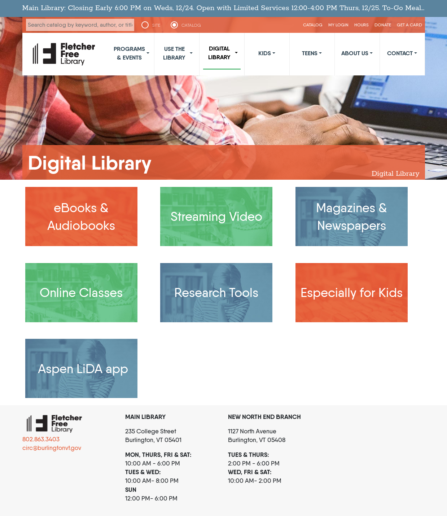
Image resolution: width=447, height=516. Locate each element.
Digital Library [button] (219, 53)
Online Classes (81, 292)
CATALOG (191, 25)
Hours (361, 24)
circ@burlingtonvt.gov (51, 447)
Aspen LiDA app (83, 368)
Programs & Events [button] (129, 53)
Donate (382, 24)
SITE (156, 25)
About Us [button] (354, 53)
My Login (338, 24)
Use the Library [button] (174, 53)
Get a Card (409, 24)
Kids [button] (264, 53)
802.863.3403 (41, 439)
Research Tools (216, 292)
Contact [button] (400, 53)
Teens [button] (309, 53)
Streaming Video (216, 216)
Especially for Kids (352, 292)
